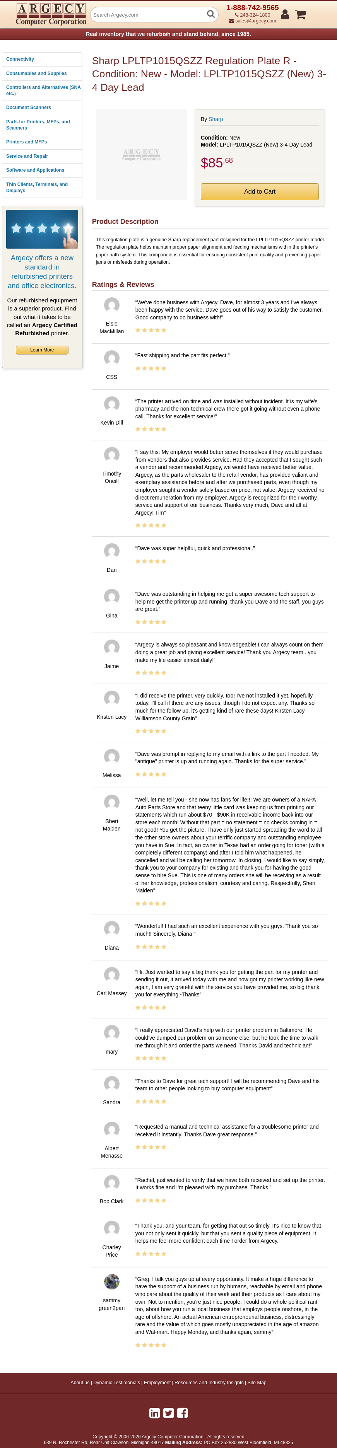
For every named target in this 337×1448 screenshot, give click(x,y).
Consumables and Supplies (36, 73)
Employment (157, 1382)
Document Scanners (28, 107)
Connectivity (20, 59)
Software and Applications (35, 170)
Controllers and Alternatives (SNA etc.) (43, 90)
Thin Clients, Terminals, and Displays (37, 187)
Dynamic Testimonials (116, 1382)
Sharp (216, 119)
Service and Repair (27, 156)
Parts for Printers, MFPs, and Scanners (38, 125)
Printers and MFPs (26, 142)
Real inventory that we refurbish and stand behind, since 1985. (168, 34)
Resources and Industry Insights (209, 1382)
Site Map (256, 1382)
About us (79, 1382)
